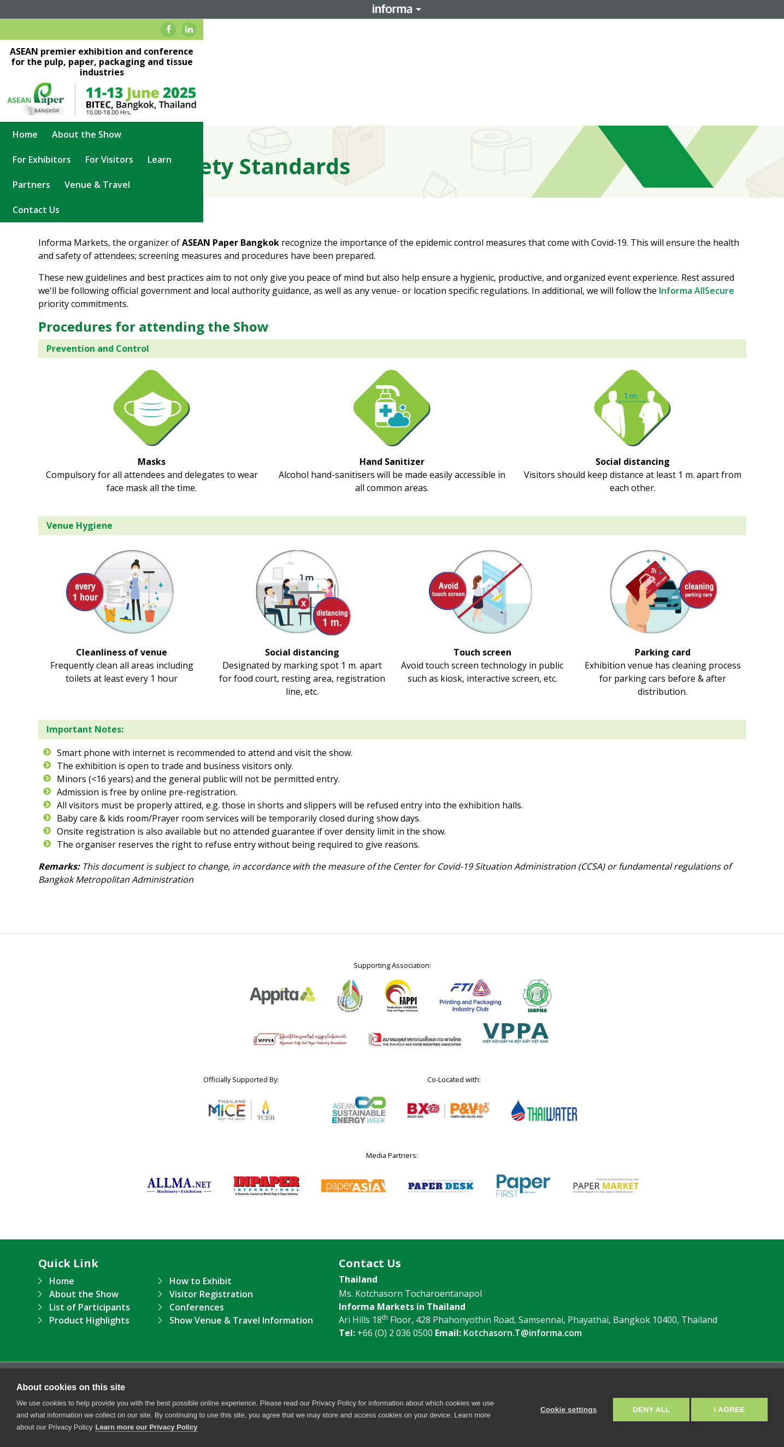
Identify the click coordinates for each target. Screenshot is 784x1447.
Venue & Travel (535, 113)
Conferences (196, 1307)
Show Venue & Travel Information (241, 1320)
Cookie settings (564, 1408)
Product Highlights (89, 1320)
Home (167, 113)
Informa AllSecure (696, 291)
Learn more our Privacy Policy (146, 1427)
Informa (392, 9)
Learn (424, 113)
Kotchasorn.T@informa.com (522, 1333)
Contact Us (605, 113)
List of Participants (89, 1307)
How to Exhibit (200, 1281)
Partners (469, 113)
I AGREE (729, 1408)
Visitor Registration (211, 1294)
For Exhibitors (307, 113)
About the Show (228, 113)
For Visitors (374, 113)
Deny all (647, 1408)
